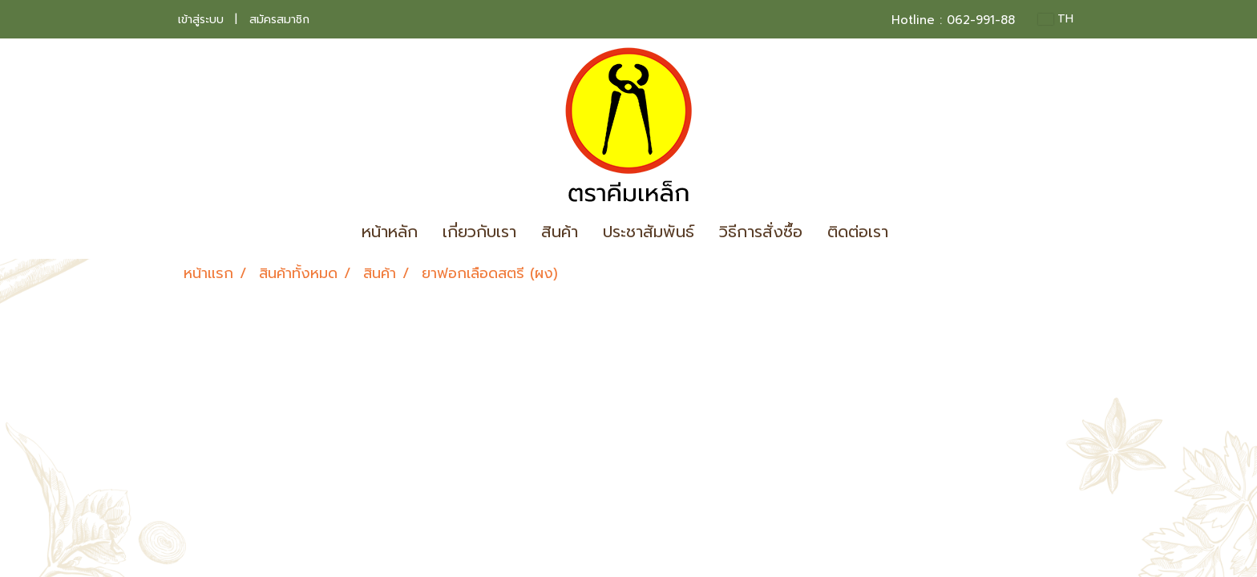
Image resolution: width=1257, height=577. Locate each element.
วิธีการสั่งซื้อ (760, 232)
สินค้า (559, 232)
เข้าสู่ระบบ (201, 19)
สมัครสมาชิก (279, 19)
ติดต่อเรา (857, 232)
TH (1055, 18)
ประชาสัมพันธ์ (648, 232)
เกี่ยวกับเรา (479, 232)
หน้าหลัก (390, 232)
